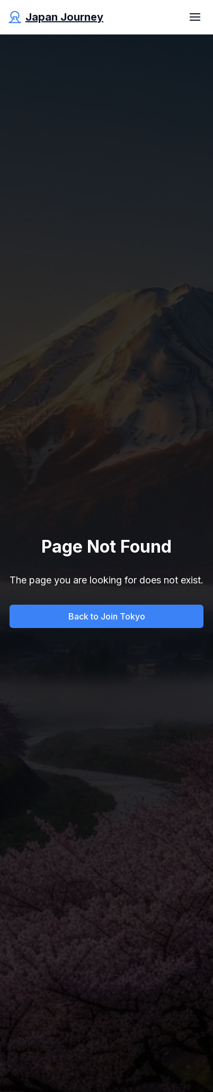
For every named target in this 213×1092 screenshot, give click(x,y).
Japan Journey (64, 17)
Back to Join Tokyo (106, 616)
